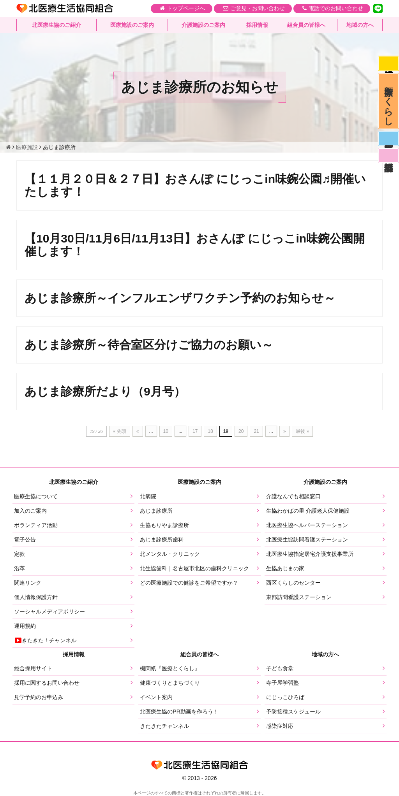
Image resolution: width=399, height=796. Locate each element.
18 (210, 431)
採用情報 (257, 25)
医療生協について (36, 496)
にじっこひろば (285, 697)
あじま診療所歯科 (162, 539)
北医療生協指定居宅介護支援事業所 (309, 554)
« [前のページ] (137, 431)
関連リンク (27, 583)
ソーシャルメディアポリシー (49, 611)
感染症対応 (388, 64)
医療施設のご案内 (132, 25)
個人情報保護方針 (36, 597)
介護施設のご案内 (203, 25)
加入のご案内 (30, 511)
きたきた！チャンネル (45, 640)
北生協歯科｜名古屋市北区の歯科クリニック (194, 568)
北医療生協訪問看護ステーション (307, 539)
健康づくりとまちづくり (170, 683)
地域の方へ (360, 25)
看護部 (388, 161)
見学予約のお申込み (38, 697)
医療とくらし (388, 103)
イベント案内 (156, 697)
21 (256, 431)
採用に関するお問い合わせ (46, 683)
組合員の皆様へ (306, 25)
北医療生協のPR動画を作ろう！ (179, 711)
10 (165, 431)
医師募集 (388, 142)
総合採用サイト (33, 668)
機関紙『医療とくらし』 (170, 668)
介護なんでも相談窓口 (293, 496)
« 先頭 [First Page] (119, 431)
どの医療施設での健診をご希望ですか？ (189, 583)
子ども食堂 (279, 668)
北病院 (148, 496)
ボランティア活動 (36, 525)
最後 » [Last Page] (302, 431)
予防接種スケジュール (293, 711)
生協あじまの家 (285, 568)
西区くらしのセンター (293, 583)
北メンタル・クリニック (170, 554)
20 (241, 431)
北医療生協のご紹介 (56, 25)
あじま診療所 (156, 511)
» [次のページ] (284, 431)
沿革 (19, 568)
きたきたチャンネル (164, 726)
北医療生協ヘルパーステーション (307, 525)
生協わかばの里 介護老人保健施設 (308, 511)
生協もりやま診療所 (164, 525)
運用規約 (25, 626)
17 (195, 431)
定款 (19, 554)
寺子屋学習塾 (282, 683)
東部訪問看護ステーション (299, 597)
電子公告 (25, 539)
